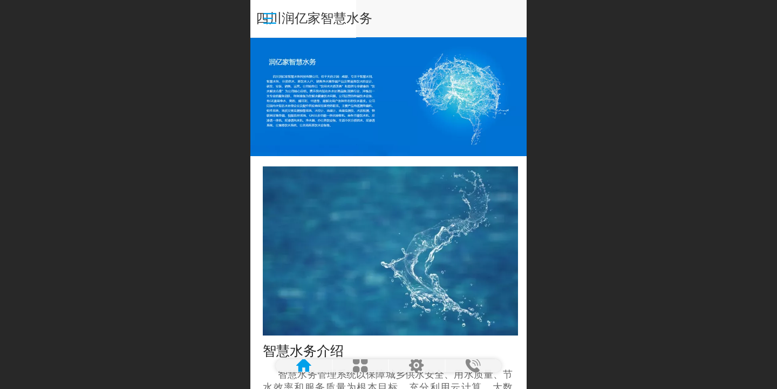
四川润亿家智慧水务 (389, 18)
